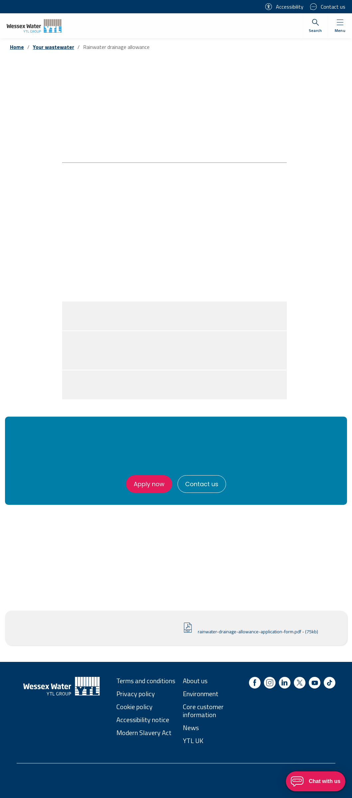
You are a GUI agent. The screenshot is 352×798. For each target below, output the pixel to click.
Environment (200, 694)
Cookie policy (134, 706)
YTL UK (193, 740)
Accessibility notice (142, 719)
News (191, 727)
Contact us (327, 7)
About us (195, 681)
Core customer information (203, 710)
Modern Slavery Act (144, 732)
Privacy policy (135, 694)
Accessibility (284, 7)
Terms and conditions (145, 681)
